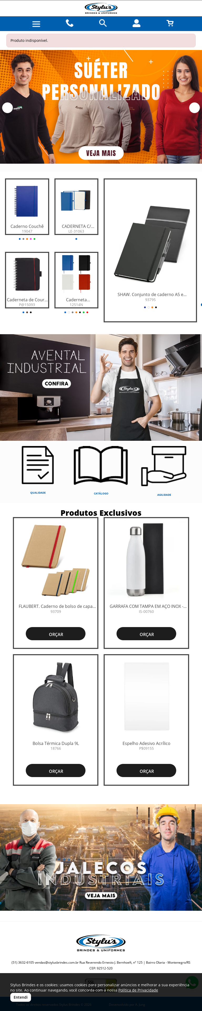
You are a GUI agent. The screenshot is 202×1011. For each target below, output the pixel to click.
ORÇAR (55, 634)
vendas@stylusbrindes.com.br (57, 962)
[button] (7, 107)
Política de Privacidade (138, 990)
